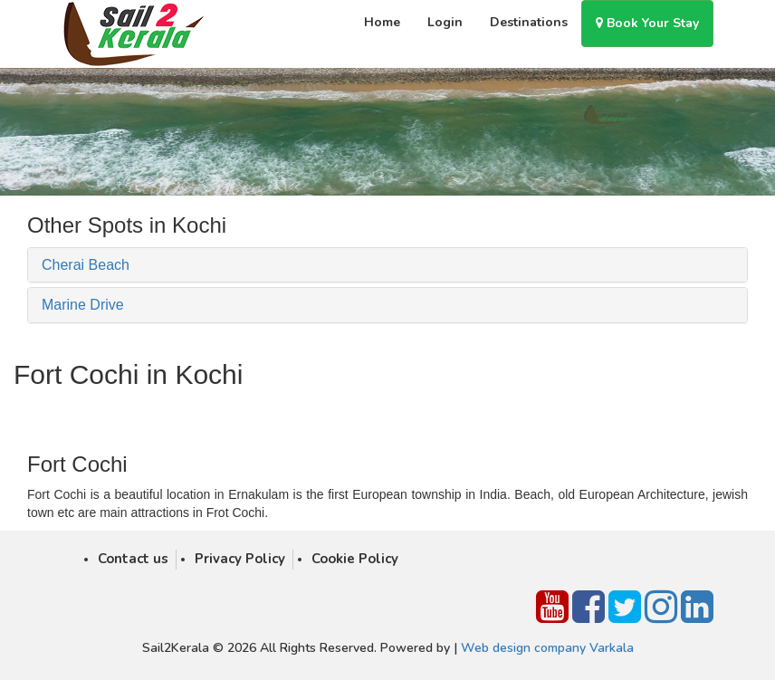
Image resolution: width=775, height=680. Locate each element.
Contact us (133, 559)
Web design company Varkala (547, 647)
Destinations (529, 22)
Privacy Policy (240, 559)
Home (382, 22)
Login (445, 22)
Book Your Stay (647, 23)
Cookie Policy (354, 559)
